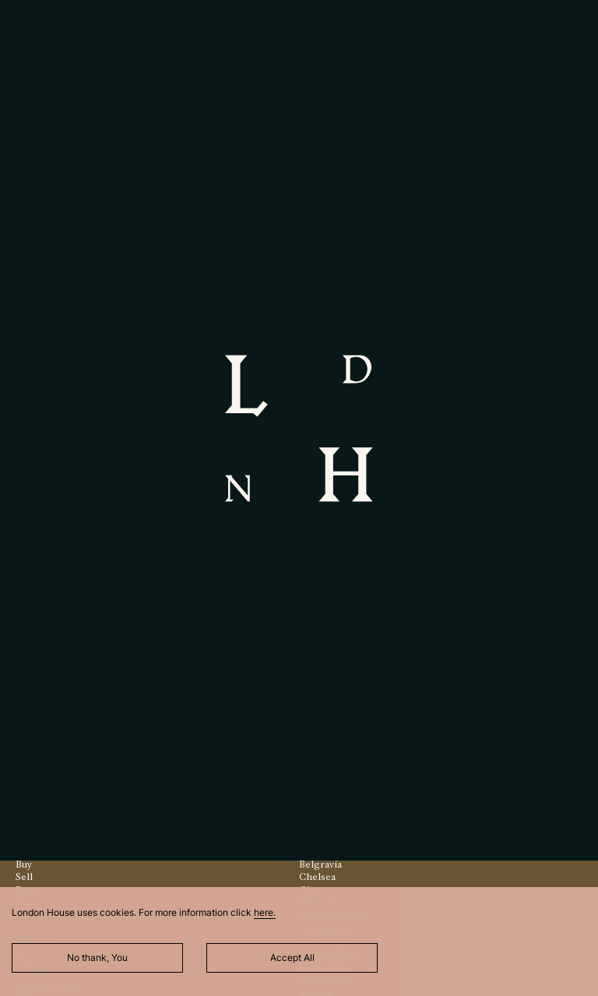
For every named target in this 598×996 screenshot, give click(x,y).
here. (265, 912)
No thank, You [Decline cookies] (97, 957)
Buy (24, 864)
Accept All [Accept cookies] (292, 957)
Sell (24, 876)
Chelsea (317, 876)
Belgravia (320, 864)
